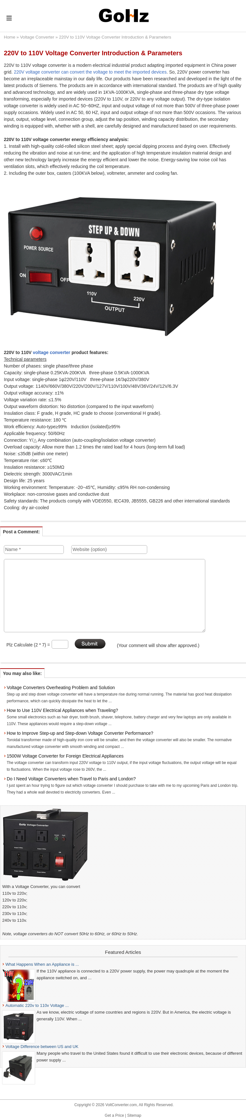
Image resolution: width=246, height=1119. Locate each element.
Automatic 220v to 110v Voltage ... (37, 1005)
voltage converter (51, 352)
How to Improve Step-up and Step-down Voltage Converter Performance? (80, 733)
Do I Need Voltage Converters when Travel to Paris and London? (71, 778)
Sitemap (134, 1115)
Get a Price (114, 1115)
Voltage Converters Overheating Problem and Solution (61, 687)
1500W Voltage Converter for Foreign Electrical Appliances (65, 756)
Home (9, 37)
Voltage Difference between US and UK (41, 1046)
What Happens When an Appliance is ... (42, 964)
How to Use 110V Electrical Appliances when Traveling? (62, 710)
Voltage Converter (37, 37)
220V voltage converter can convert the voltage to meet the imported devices (90, 72)
